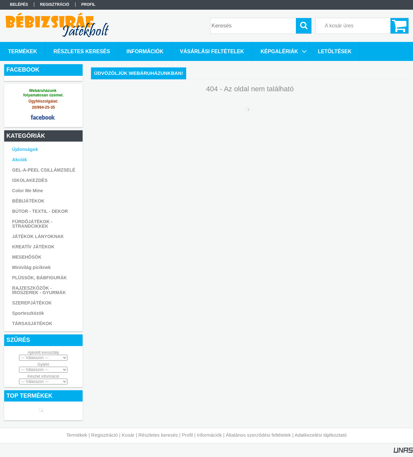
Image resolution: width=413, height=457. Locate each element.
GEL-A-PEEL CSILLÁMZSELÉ (44, 170)
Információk (209, 435)
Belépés (19, 4)
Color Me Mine (27, 190)
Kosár (128, 435)
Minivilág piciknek (31, 267)
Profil (187, 435)
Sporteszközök (28, 313)
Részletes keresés (158, 435)
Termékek (76, 435)
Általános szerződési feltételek (258, 435)
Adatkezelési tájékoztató (321, 435)
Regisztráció (104, 435)
